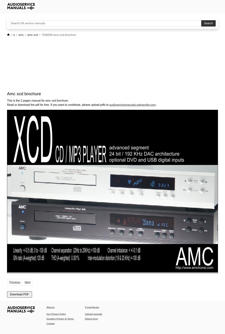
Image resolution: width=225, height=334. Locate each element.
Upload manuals (93, 314)
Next (27, 282)
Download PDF (19, 294)
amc (21, 34)
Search (208, 23)
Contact (50, 323)
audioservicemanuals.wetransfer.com (133, 104)
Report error (91, 318)
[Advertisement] (107, 64)
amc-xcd (32, 34)
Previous (14, 282)
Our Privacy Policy (56, 314)
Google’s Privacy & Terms (60, 318)
